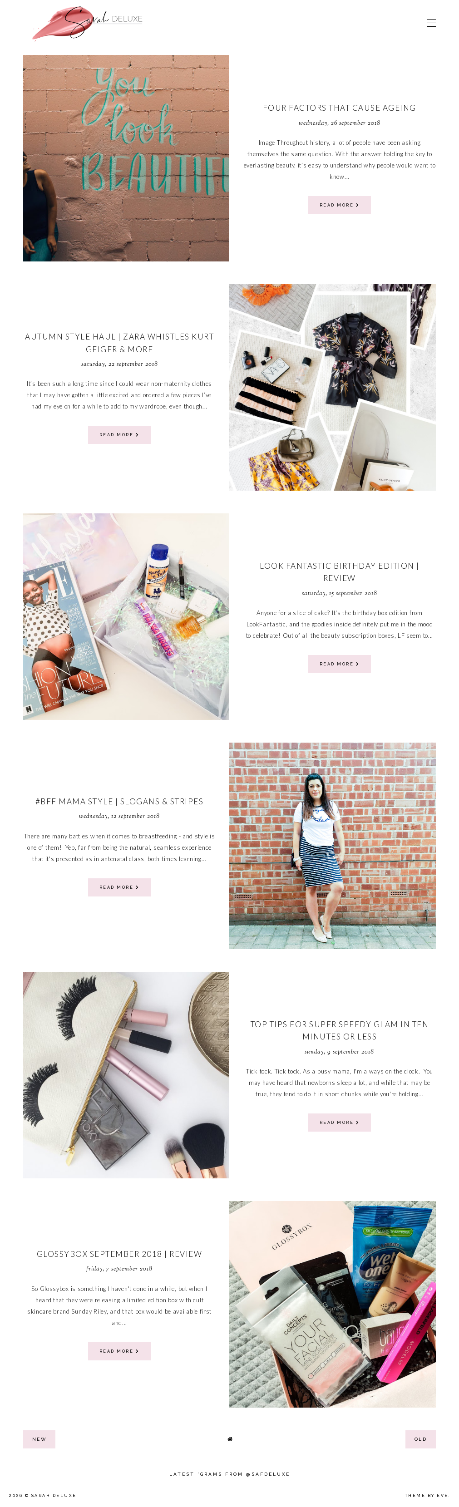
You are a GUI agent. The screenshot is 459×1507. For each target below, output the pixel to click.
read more (340, 205)
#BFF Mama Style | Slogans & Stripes (119, 801)
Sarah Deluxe (54, 1495)
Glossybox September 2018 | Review (119, 1254)
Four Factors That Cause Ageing (339, 108)
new (39, 1439)
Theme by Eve (427, 1495)
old (421, 1439)
